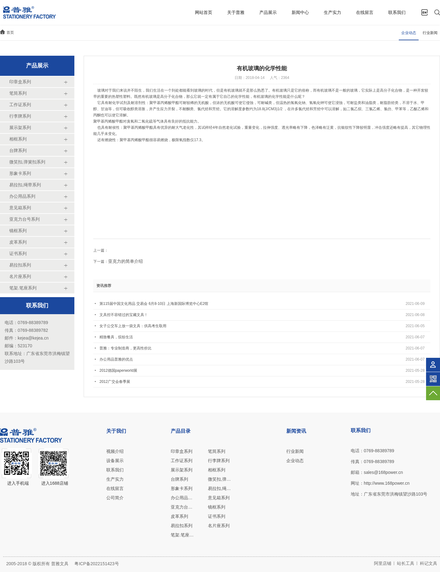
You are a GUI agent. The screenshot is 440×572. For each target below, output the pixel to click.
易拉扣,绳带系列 (219, 488)
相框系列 (216, 469)
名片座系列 (219, 525)
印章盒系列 (181, 451)
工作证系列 (181, 460)
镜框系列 (216, 507)
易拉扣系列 (181, 525)
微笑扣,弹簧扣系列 (219, 479)
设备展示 (115, 460)
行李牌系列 (219, 460)
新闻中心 (300, 12)
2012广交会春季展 (114, 381)
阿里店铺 (382, 563)
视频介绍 (115, 451)
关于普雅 (235, 12)
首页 (10, 32)
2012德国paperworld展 (118, 370)
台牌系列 (179, 479)
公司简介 (115, 497)
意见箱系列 (219, 497)
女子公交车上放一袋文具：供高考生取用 (132, 326)
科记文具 (428, 563)
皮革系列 (179, 516)
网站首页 (203, 12)
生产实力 (332, 12)
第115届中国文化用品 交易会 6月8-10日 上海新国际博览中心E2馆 (153, 303)
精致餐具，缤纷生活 (116, 337)
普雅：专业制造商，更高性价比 (125, 348)
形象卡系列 (181, 488)
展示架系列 (181, 469)
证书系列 (216, 516)
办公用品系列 (182, 497)
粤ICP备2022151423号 (96, 563)
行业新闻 (430, 33)
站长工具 (405, 563)
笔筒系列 (216, 451)
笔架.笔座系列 (182, 534)
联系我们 (397, 12)
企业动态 (408, 33)
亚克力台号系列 (182, 507)
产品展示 (268, 12)
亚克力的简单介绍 (125, 261)
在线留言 (364, 12)
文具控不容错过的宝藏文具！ (123, 315)
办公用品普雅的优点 (116, 359)
